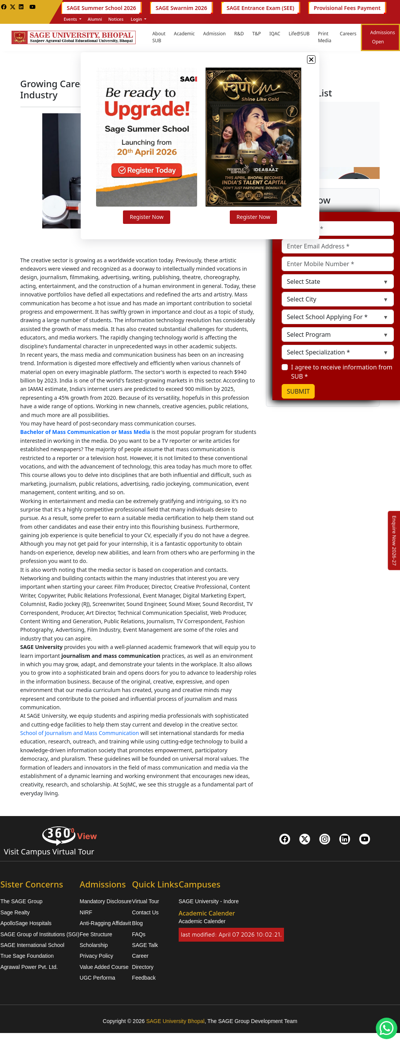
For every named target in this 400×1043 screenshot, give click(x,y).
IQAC (274, 33)
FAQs (139, 934)
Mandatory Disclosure (105, 901)
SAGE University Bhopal (175, 1021)
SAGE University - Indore (209, 901)
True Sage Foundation (27, 956)
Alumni (95, 19)
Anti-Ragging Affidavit (105, 923)
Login (136, 19)
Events (71, 19)
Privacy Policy (96, 956)
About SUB (158, 37)
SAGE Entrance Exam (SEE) (260, 8)
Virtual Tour (145, 901)
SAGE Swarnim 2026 (181, 8)
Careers (348, 33)
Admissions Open (382, 37)
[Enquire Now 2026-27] (394, 540)
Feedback (144, 978)
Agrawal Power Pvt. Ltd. (29, 967)
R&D (239, 33)
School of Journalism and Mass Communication (79, 733)
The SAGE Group (21, 901)
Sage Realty (15, 912)
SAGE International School (32, 945)
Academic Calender (202, 921)
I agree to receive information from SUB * (341, 372)
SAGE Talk (145, 945)
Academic (184, 33)
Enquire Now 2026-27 (394, 541)
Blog (137, 923)
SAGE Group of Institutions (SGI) (39, 934)
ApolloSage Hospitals (25, 923)
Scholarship (94, 945)
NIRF (86, 912)
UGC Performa (97, 978)
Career (140, 956)
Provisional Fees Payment (347, 8)
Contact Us (145, 912)
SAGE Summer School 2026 (101, 8)
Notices (116, 19)
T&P (256, 33)
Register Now (152, 226)
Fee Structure (96, 934)
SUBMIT (298, 391)
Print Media (324, 37)
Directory (143, 967)
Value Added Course (104, 967)
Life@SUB (299, 33)
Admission (214, 33)
